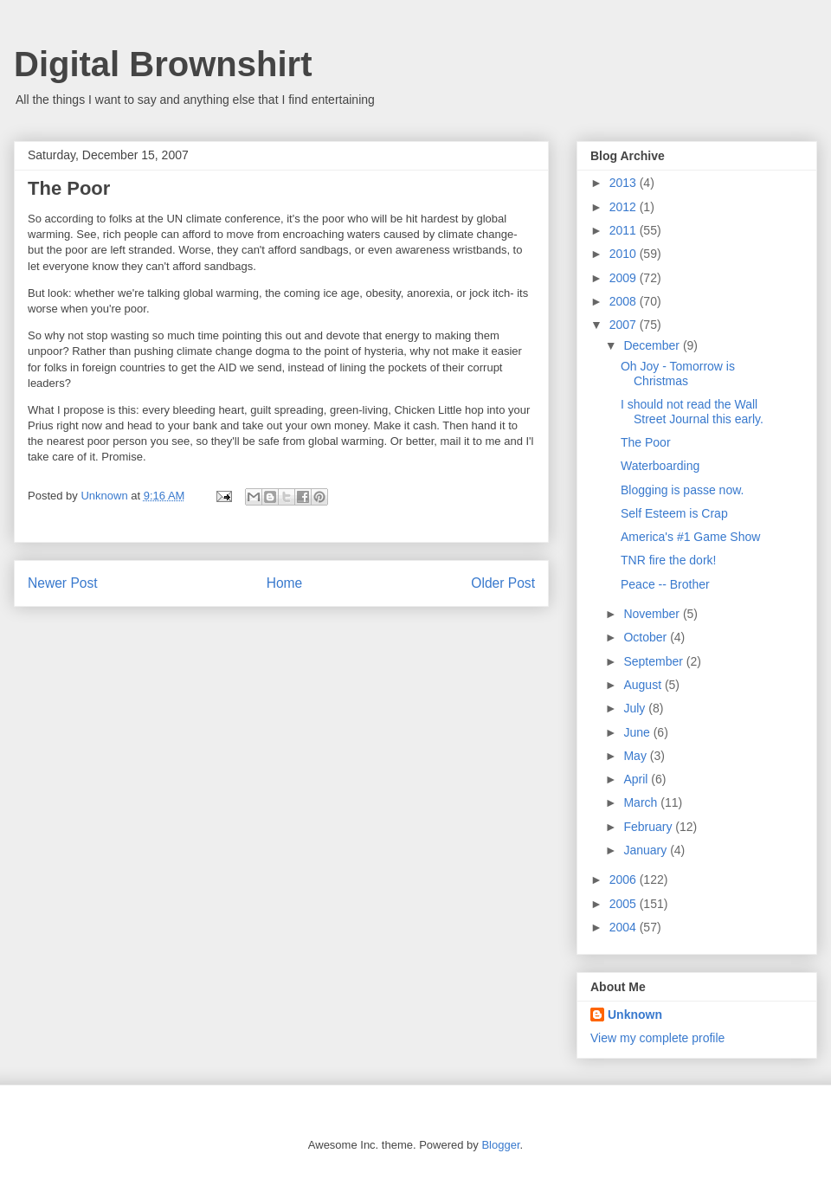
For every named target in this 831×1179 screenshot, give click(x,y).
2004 (624, 927)
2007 (624, 325)
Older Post (503, 583)
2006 (624, 879)
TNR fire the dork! (668, 560)
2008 (624, 301)
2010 (624, 254)
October (646, 637)
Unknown (635, 1014)
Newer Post (63, 583)
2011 (624, 230)
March (641, 802)
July (635, 708)
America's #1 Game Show (690, 537)
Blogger (500, 1144)
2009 (624, 278)
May (636, 756)
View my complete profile (657, 1038)
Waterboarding (660, 466)
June (638, 732)
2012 (624, 207)
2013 (624, 183)
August (643, 685)
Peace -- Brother (665, 584)
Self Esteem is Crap (674, 513)
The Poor (646, 442)
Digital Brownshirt (163, 64)
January (646, 850)
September (654, 661)
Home (285, 583)
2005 (624, 904)
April (637, 779)
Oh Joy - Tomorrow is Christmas (678, 373)
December (652, 345)
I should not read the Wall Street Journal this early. (692, 411)
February (649, 827)
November (652, 614)
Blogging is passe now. (682, 490)
